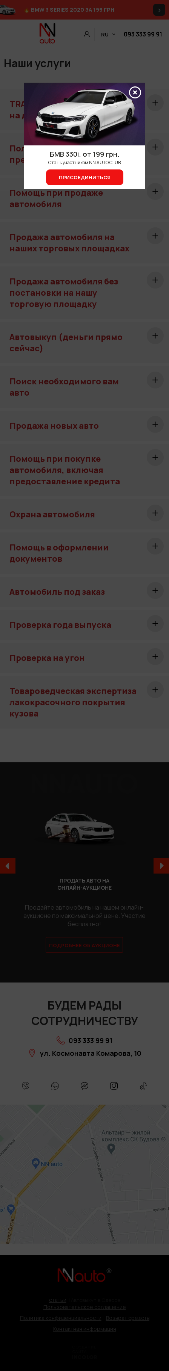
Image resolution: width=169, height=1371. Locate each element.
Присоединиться (85, 177)
